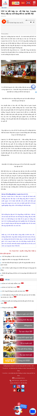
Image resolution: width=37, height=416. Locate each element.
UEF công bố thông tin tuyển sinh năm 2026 (15, 291)
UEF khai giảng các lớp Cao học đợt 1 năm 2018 (15, 256)
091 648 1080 (24, 382)
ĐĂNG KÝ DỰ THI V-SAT (11, 287)
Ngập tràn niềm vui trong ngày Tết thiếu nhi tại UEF (16, 259)
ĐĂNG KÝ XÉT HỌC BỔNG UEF (13, 283)
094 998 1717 (17, 382)
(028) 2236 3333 (23, 380)
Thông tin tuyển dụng (9, 307)
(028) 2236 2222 (15, 380)
